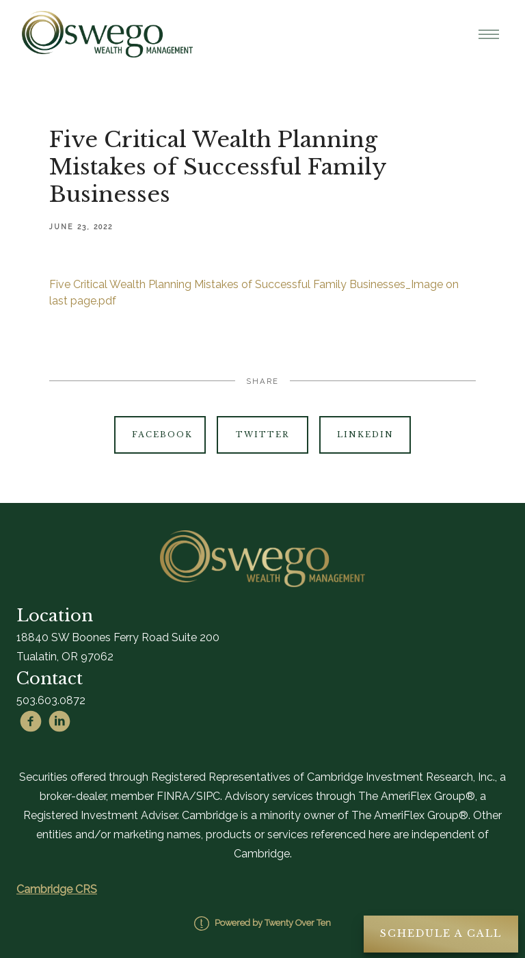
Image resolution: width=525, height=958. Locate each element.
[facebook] (31, 721)
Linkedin (365, 434)
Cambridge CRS (56, 889)
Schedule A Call (441, 933)
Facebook (162, 434)
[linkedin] (59, 721)
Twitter (262, 434)
